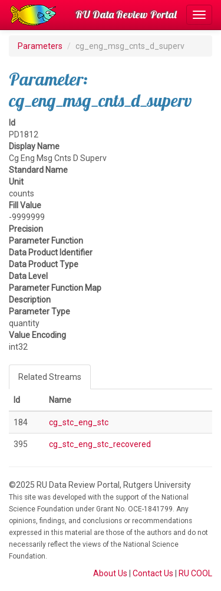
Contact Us (153, 573)
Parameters (40, 46)
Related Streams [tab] (49, 377)
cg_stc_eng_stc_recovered (100, 444)
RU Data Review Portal (126, 14)
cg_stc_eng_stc (78, 422)
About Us (110, 573)
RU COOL (195, 573)
